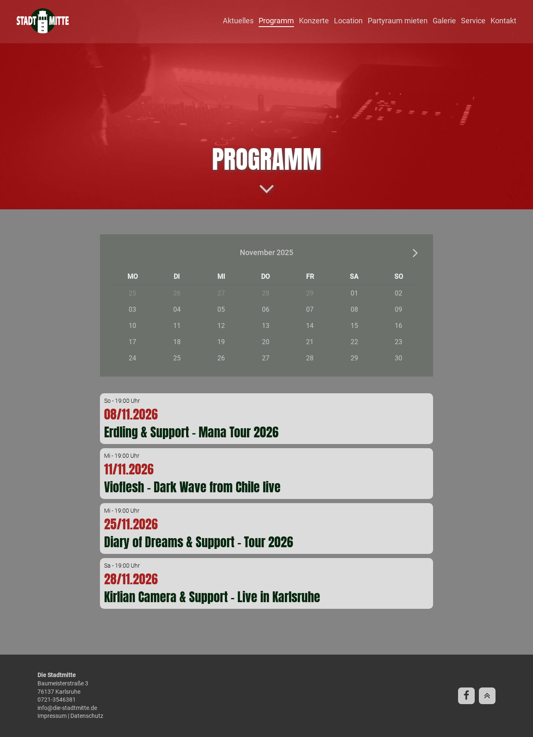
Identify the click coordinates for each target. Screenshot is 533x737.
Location (348, 20)
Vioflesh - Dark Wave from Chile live (192, 487)
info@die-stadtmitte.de (67, 708)
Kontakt (503, 20)
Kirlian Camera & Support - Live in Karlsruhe (212, 597)
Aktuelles (238, 20)
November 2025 (266, 252)
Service (473, 20)
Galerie (444, 20)
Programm (276, 20)
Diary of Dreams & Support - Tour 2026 (198, 542)
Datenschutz (86, 715)
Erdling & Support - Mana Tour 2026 (191, 432)
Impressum (52, 715)
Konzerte (314, 20)
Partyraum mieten (398, 20)
